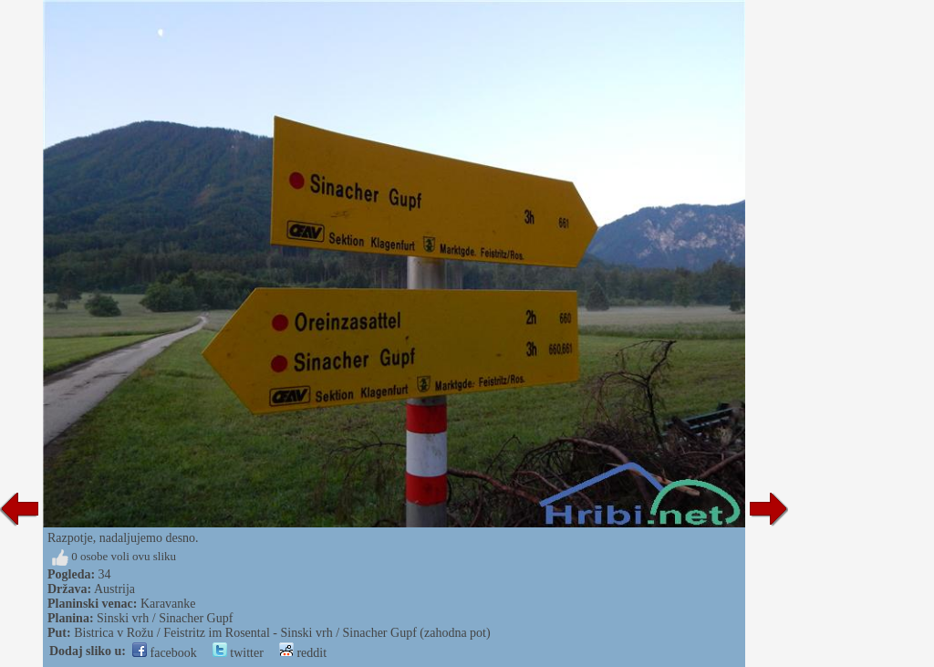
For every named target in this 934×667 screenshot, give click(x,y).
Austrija (114, 589)
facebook (164, 653)
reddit (303, 653)
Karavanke (168, 603)
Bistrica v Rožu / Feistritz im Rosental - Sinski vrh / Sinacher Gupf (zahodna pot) (282, 633)
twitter (238, 653)
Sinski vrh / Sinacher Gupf (165, 618)
